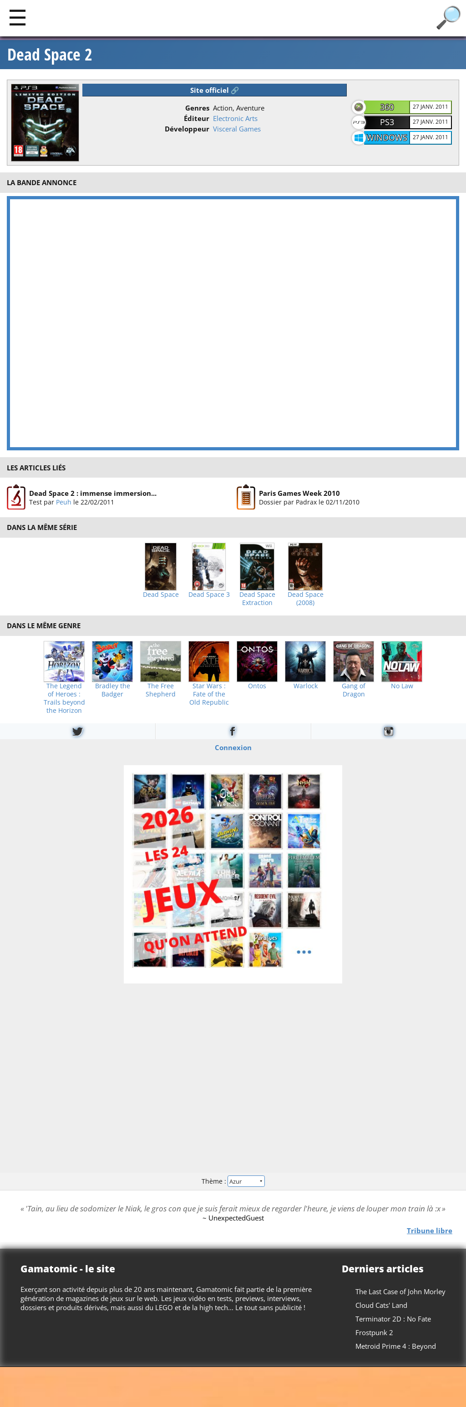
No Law (402, 686)
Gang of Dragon (353, 690)
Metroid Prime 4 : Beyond (395, 1346)
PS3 (387, 121)
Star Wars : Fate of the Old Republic (209, 694)
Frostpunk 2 (374, 1332)
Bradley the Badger (112, 690)
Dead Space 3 (209, 594)
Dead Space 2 (49, 54)
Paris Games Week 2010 (299, 493)
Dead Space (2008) (306, 598)
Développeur (187, 128)
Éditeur (196, 118)
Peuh (63, 502)
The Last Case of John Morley (400, 1291)
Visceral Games (237, 128)
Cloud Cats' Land (381, 1305)
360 (387, 106)
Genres (197, 107)
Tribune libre (429, 1230)
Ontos (257, 686)
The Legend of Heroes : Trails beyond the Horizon (64, 698)
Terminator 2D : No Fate (393, 1318)
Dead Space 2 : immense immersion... (93, 493)
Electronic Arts (235, 118)
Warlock (306, 686)
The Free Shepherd (161, 690)
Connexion (233, 746)
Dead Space (161, 594)
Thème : (233, 1181)
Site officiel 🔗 (214, 90)
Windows (386, 137)
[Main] (17, 17)
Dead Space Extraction (257, 598)
